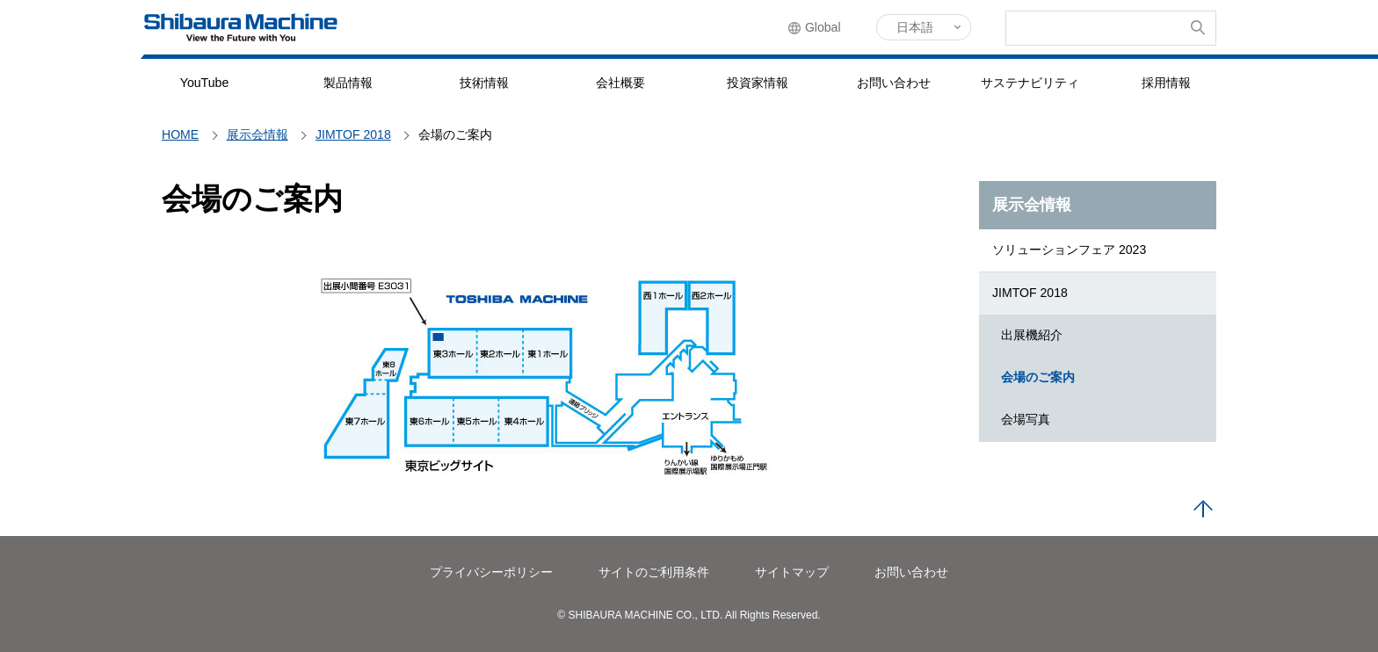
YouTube (204, 83)
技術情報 (484, 83)
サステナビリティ (1030, 83)
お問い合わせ (894, 83)
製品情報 (348, 83)
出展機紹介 (1032, 335)
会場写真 (1025, 419)
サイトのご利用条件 (653, 572)
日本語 (914, 27)
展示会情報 (1031, 205)
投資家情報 (757, 83)
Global (824, 28)
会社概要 (620, 83)
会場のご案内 (1038, 377)
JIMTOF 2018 (1030, 293)
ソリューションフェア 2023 (1069, 250)
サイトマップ (792, 572)
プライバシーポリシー (491, 572)
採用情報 (1166, 83)
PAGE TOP (1203, 509)
